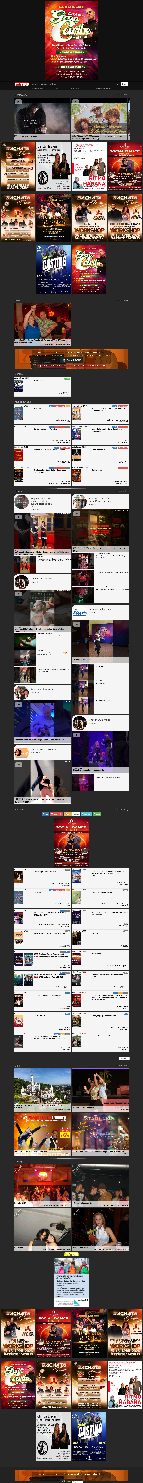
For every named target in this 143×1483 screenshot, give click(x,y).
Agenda (35, 84)
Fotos (44, 84)
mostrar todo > (122, 95)
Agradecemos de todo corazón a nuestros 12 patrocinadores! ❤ (71, 365)
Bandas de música (76, 88)
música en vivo (56, 814)
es (117, 84)
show (67, 814)
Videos (53, 84)
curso (76, 814)
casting (97, 814)
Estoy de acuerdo (77, 1482)
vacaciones (86, 814)
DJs (57, 88)
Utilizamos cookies (66, 1482)
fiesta (45, 814)
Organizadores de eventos (102, 88)
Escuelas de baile (37, 88)
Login (124, 84)
